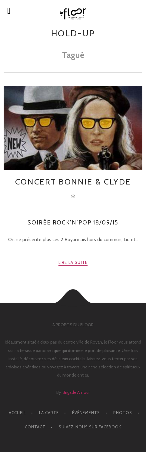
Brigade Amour (76, 392)
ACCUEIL (17, 412)
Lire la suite (73, 262)
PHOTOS (122, 412)
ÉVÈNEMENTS (86, 412)
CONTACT (35, 426)
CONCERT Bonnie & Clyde (73, 182)
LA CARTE (49, 412)
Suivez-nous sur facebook (90, 426)
